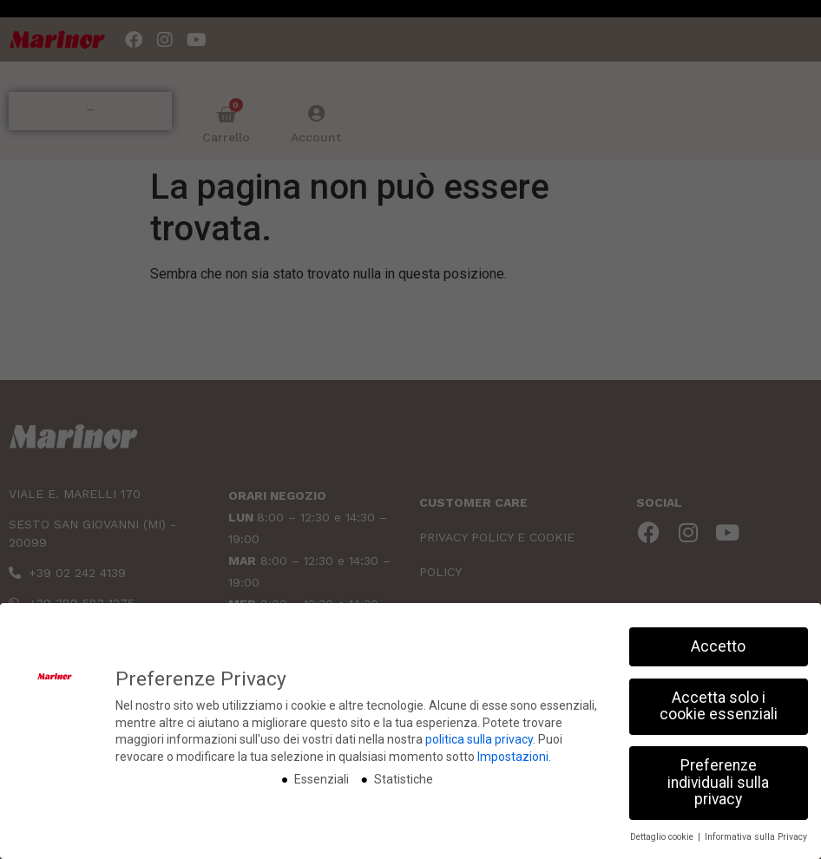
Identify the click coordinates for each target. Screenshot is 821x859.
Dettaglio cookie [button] (663, 837)
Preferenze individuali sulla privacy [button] (718, 782)
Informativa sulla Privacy (756, 837)
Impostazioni (512, 757)
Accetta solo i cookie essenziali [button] (719, 706)
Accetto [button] (718, 646)
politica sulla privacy (479, 739)
